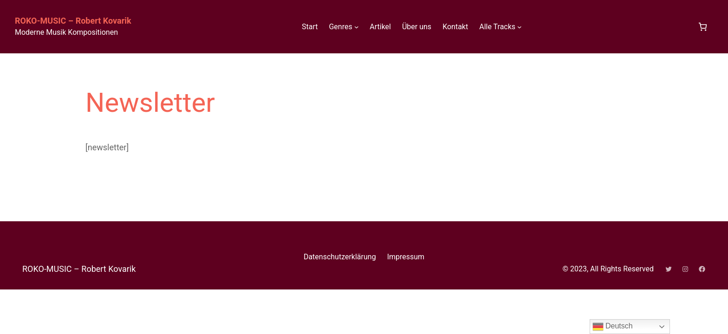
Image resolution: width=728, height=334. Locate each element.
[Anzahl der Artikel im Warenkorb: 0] (702, 26)
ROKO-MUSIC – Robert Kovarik (73, 21)
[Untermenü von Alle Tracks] (519, 27)
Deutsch (612, 326)
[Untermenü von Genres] (356, 27)
